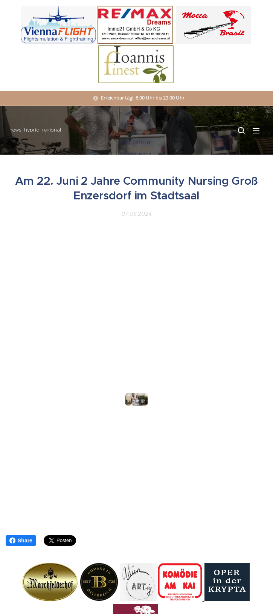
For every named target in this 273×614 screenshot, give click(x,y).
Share (20, 540)
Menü (256, 130)
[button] (241, 130)
